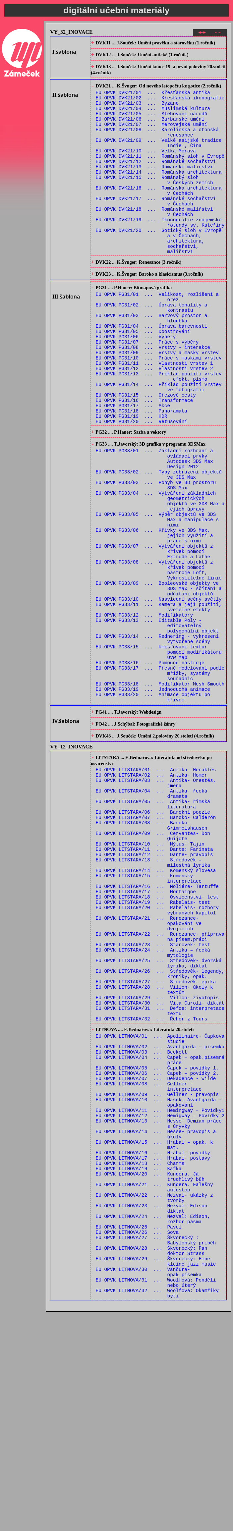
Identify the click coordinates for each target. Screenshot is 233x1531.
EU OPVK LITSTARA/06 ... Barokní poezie (153, 941)
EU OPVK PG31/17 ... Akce (133, 467)
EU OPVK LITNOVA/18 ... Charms (140, 1357)
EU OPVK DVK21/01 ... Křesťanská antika (153, 98)
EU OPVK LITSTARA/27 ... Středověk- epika (156, 1143)
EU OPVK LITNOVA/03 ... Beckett (141, 1225)
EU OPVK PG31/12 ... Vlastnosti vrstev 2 (154, 423)
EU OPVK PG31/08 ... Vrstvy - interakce (153, 398)
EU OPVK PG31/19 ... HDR (131, 480)
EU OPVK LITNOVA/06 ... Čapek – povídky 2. (157, 1250)
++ (202, 33)
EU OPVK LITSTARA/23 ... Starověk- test (153, 1099)
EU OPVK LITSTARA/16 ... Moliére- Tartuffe (157, 1029)
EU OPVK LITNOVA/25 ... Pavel (139, 1433)
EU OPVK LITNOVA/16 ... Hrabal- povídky (153, 1345)
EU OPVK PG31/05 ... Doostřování (143, 379)
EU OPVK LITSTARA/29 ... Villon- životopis (157, 1162)
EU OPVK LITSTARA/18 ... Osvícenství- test (157, 1042)
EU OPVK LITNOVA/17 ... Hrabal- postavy (153, 1351)
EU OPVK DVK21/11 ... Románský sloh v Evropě (160, 174)
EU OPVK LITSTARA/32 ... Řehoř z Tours (151, 1187)
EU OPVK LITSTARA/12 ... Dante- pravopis (154, 992)
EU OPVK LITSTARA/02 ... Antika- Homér (151, 897)
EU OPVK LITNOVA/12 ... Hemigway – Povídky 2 (160, 1301)
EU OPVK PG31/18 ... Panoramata (141, 473)
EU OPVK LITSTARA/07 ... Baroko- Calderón (156, 948)
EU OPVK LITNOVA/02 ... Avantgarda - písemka (160, 1219)
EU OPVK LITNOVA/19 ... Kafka (139, 1364)
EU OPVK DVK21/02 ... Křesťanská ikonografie (160, 105)
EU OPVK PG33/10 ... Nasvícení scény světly (159, 695)
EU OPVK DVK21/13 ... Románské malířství (154, 187)
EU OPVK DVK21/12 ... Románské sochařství (156, 180)
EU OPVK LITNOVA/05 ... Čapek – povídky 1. (157, 1244)
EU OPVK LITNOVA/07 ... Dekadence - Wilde (156, 1257)
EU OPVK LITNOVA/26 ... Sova (137, 1439)
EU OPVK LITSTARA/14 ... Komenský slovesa (156, 1011)
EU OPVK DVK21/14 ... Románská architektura (159, 193)
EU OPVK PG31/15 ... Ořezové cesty (146, 455)
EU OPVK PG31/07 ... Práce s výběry (147, 392)
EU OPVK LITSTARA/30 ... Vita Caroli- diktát (160, 1168)
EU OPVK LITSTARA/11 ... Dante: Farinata (154, 985)
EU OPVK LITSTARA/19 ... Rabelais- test (153, 1048)
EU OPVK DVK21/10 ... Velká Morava (146, 168)
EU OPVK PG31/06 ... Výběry (136, 385)
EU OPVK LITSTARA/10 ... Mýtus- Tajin (150, 979)
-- (217, 33)
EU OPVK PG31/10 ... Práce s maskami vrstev (159, 411)
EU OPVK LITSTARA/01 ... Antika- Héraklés (156, 891)
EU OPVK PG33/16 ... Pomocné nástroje (150, 771)
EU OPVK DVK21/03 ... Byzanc (137, 111)
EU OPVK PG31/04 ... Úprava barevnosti (151, 373)
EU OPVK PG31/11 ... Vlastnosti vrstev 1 (154, 417)
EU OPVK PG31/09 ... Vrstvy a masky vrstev (157, 404)
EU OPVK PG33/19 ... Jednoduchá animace (153, 802)
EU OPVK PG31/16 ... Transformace (144, 461)
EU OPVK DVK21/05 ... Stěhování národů (151, 124)
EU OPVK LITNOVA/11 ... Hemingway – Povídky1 (160, 1294)
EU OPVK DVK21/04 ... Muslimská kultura (153, 117)
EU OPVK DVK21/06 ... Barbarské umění (150, 130)
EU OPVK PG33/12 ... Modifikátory (144, 714)
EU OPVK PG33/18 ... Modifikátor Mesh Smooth (160, 796)
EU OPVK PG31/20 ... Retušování (141, 486)
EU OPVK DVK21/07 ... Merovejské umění (151, 136)
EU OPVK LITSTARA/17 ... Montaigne (146, 1036)
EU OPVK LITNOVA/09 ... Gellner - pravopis (157, 1276)
